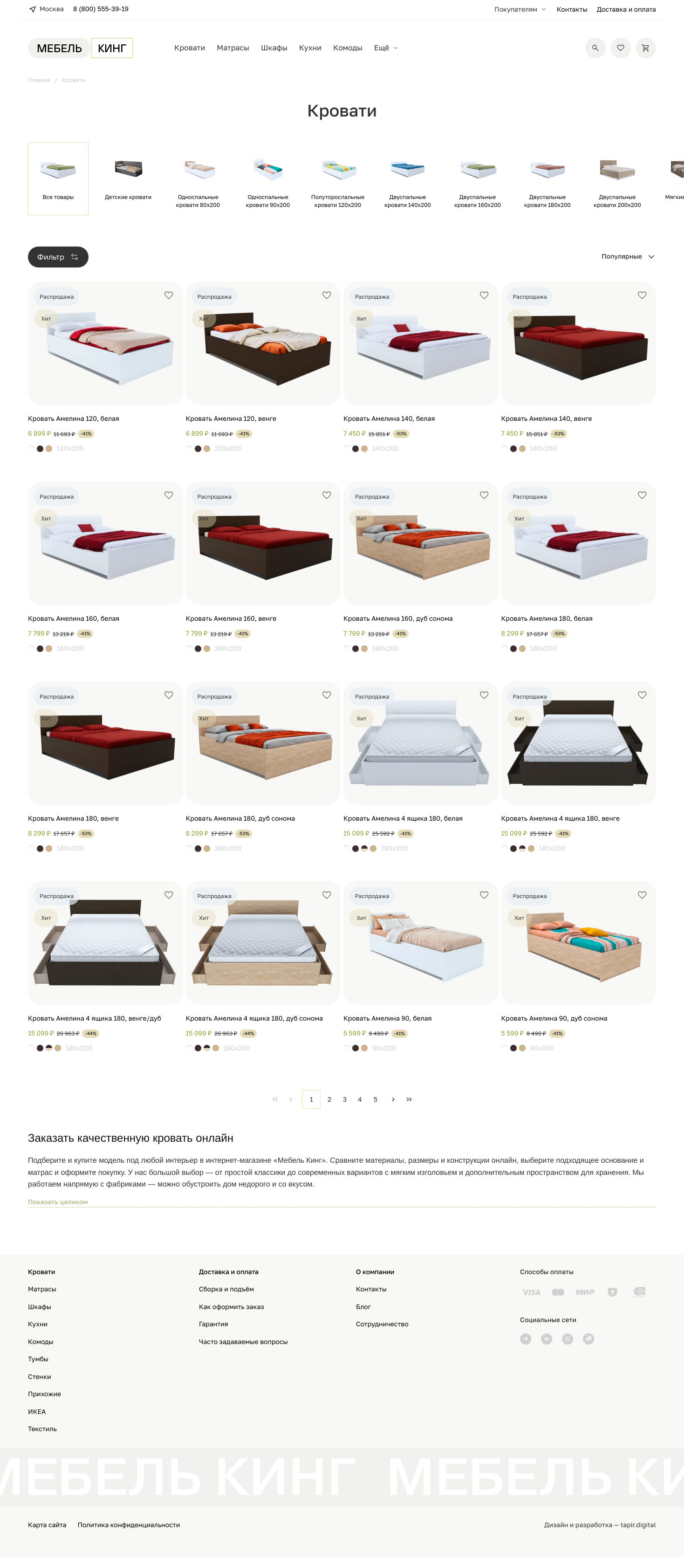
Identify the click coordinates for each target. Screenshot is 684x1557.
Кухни (310, 47)
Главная (39, 79)
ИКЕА (37, 1412)
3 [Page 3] (345, 1099)
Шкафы (274, 47)
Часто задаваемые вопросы (243, 1342)
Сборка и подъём (226, 1289)
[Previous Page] (290, 1099)
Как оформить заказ (231, 1307)
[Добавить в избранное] (168, 295)
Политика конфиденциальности (129, 1525)
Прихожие (44, 1394)
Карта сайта (47, 1525)
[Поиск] (595, 48)
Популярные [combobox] (622, 257)
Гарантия (213, 1324)
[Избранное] (620, 48)
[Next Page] (393, 1099)
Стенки (39, 1377)
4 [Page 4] (360, 1099)
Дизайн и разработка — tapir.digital (600, 1525)
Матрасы (233, 47)
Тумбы (38, 1359)
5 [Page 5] (375, 1099)
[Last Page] (409, 1099)
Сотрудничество (382, 1324)
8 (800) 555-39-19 (101, 9)
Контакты (572, 10)
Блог (363, 1307)
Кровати (189, 47)
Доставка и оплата (626, 10)
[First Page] (275, 1099)
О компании (375, 1272)
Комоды (348, 47)
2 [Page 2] (329, 1099)
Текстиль (42, 1429)
